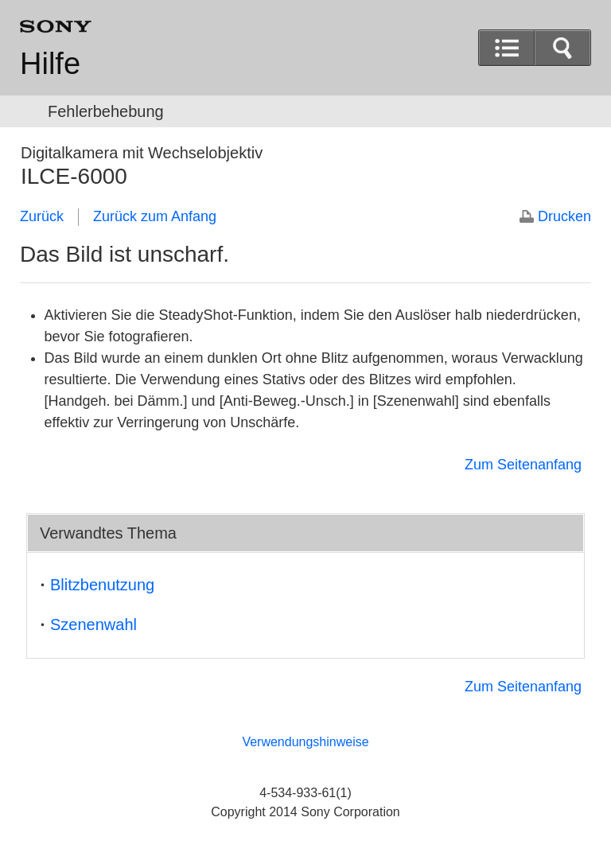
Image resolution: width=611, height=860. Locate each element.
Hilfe (50, 64)
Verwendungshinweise (305, 742)
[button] (562, 47)
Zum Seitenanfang (523, 465)
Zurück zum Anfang (154, 216)
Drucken (564, 216)
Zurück (42, 216)
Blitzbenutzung (102, 584)
